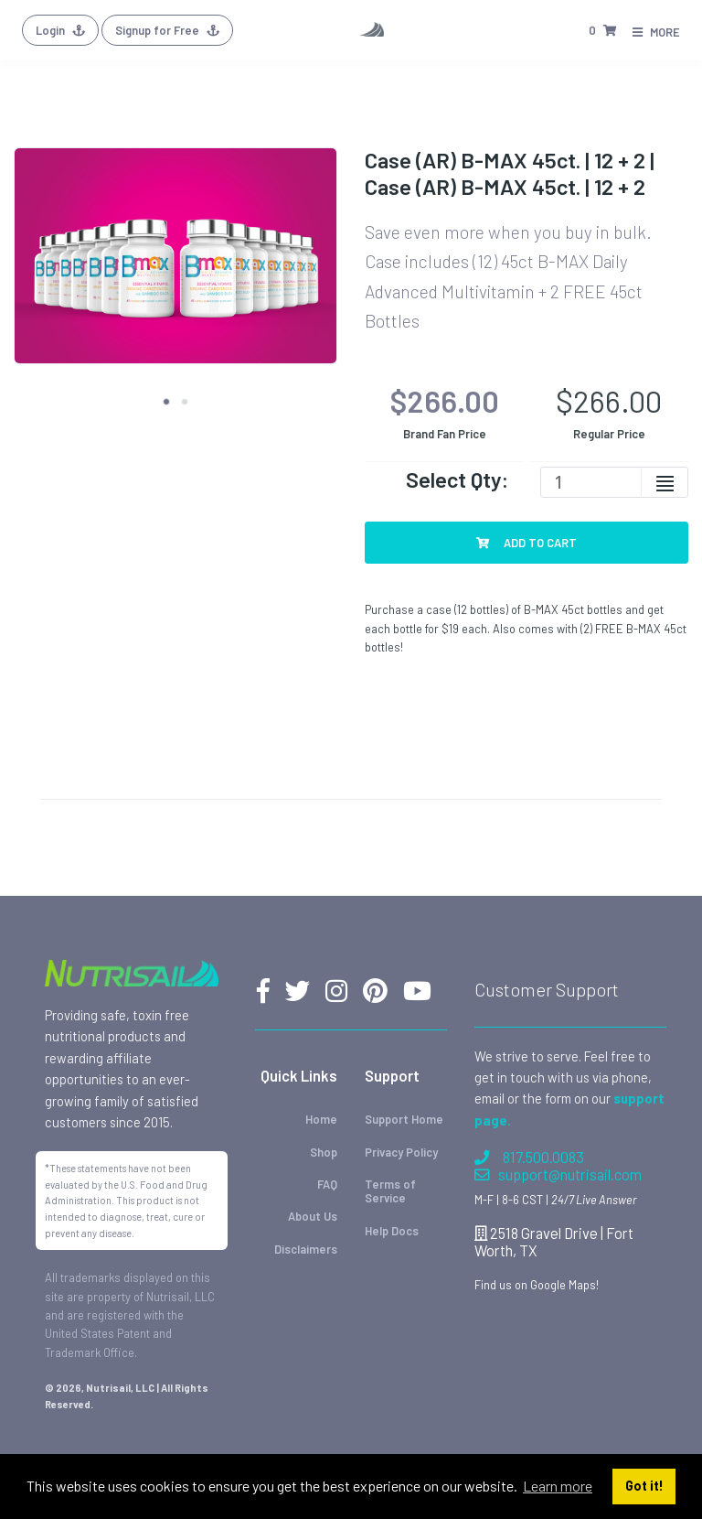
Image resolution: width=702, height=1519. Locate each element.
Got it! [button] (644, 1485)
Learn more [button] (557, 1485)
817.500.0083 (529, 1157)
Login (60, 30)
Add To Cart (526, 542)
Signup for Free (167, 30)
